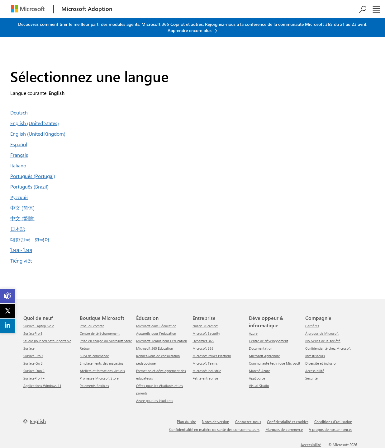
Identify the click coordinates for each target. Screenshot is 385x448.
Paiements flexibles (94, 385)
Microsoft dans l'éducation (156, 326)
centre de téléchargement (100, 333)
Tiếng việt (21, 260)
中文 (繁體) (22, 218)
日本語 (17, 229)
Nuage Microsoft (205, 326)
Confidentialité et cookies (287, 421)
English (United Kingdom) (37, 133)
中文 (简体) (22, 207)
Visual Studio (259, 385)
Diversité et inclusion (321, 363)
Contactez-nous (248, 421)
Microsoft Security (206, 333)
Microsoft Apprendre (264, 355)
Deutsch (19, 112)
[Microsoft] (27, 9)
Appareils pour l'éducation (156, 333)
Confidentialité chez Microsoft (328, 348)
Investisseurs (315, 355)
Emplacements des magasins (101, 363)
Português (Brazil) (29, 186)
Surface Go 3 (33, 363)
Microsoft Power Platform (211, 355)
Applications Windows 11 (42, 385)
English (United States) (34, 123)
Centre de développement (268, 340)
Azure (253, 333)
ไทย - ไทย (21, 250)
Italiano (18, 165)
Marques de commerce (284, 429)
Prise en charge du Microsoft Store (106, 340)
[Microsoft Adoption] (87, 9)
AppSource (257, 378)
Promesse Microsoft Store (99, 378)
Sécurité (311, 378)
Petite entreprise (205, 378)
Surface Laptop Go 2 (38, 326)
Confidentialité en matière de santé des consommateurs (214, 429)
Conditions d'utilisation (333, 421)
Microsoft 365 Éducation (154, 348)
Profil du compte (92, 326)
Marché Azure (259, 370)
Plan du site (186, 421)
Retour (85, 348)
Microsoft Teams (205, 363)
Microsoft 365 (202, 348)
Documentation (260, 348)
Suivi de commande (94, 355)
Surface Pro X (33, 355)
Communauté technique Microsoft (274, 363)
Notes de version (215, 421)
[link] (8, 296)
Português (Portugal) (32, 176)
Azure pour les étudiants (154, 400)
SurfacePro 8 (32, 333)
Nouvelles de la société (322, 340)
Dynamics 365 (203, 340)
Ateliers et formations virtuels (102, 370)
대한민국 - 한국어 (30, 239)
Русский (19, 197)
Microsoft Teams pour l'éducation (161, 340)
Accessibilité (314, 370)
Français (19, 155)
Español (18, 144)
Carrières (312, 326)
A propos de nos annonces (330, 429)
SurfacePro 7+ (34, 378)
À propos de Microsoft (322, 333)
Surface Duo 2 (34, 370)
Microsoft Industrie (206, 370)
